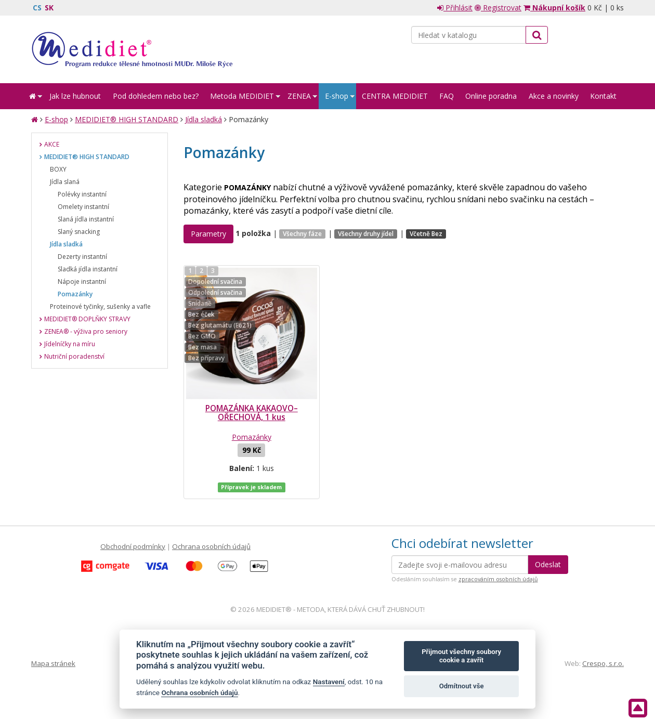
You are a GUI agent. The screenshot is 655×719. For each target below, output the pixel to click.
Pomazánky (251, 437)
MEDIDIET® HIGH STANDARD (126, 119)
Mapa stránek (53, 663)
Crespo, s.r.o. (603, 663)
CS (37, 7)
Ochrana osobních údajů (211, 546)
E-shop (56, 119)
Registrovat (498, 7)
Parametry (208, 234)
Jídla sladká (203, 119)
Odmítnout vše (461, 686)
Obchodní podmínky (132, 546)
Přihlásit (455, 7)
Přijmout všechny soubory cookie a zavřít (461, 656)
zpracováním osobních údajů (498, 579)
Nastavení (329, 681)
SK (49, 7)
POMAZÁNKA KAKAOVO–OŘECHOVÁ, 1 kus (251, 413)
